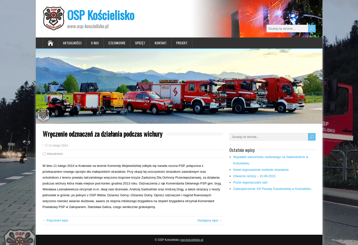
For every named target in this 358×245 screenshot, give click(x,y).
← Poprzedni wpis (55, 220)
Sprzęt (140, 42)
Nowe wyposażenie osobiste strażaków (261, 170)
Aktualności (72, 42)
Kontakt (161, 42)
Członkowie (116, 42)
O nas (95, 42)
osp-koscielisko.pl (191, 240)
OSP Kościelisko (100, 15)
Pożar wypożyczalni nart (250, 182)
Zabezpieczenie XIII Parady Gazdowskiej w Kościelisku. (272, 189)
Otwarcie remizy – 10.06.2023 (254, 176)
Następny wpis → (210, 220)
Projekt (181, 42)
